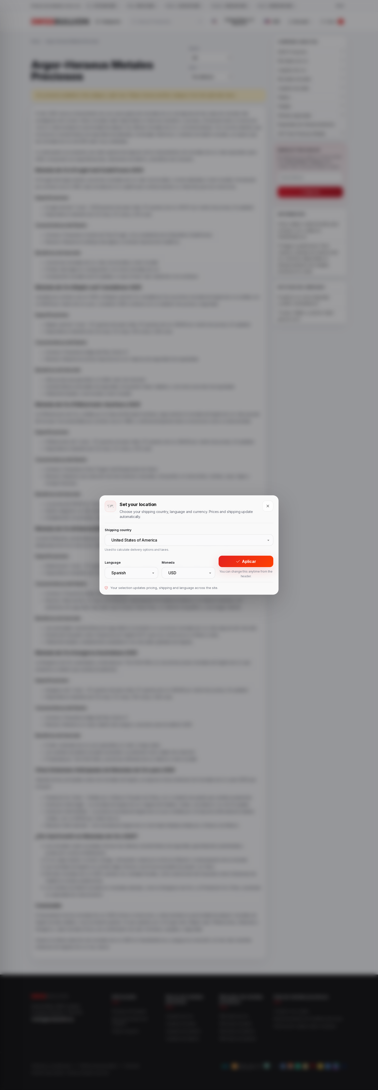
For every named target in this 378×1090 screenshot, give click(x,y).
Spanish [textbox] (118, 572)
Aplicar (246, 561)
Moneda (168, 562)
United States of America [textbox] (134, 540)
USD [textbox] (172, 572)
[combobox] (189, 540)
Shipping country (118, 530)
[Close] (267, 506)
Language (113, 562)
